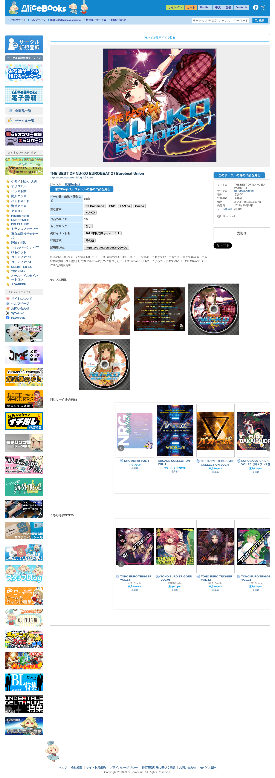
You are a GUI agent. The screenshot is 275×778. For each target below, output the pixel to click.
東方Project (72, 184)
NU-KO (90, 212)
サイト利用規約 (96, 767)
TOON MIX (18, 271)
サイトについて (21, 298)
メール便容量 (225, 209)
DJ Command (95, 206)
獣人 (26, 181)
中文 (218, 7)
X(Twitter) (17, 313)
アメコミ (17, 211)
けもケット (18, 252)
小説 (23, 242)
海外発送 (65, 19)
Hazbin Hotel (20, 215)
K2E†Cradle (134, 583)
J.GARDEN (18, 284)
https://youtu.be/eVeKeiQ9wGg (107, 247)
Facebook (18, 317)
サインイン (175, 7)
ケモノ (15, 181)
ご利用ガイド (18, 19)
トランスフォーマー (24, 228)
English (205, 7)
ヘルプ (63, 767)
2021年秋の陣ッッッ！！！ (103, 233)
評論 (14, 242)
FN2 (112, 206)
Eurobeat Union (244, 190)
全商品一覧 (19, 111)
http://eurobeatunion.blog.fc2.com (71, 177)
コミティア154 (21, 262)
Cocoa (139, 206)
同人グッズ (18, 196)
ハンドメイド (20, 201)
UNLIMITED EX (21, 267)
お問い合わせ (118, 19)
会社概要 (76, 767)
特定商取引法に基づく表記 (158, 767)
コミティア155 (21, 257)
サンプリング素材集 (175, 467)
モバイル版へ (208, 767)
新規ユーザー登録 (96, 19)
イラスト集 (18, 191)
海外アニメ (18, 206)
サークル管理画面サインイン (24, 58)
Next (269, 448)
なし (88, 226)
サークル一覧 (21, 121)
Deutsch (241, 7)
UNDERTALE (20, 220)
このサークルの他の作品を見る (239, 175)
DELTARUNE (20, 224)
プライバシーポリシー (124, 767)
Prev (121, 448)
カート (191, 7)
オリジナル (18, 186)
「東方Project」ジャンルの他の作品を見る (81, 189)
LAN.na (125, 206)
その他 (90, 240)
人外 (34, 181)
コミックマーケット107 (25, 247)
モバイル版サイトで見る (160, 37)
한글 (228, 7)
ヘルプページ (38, 19)
